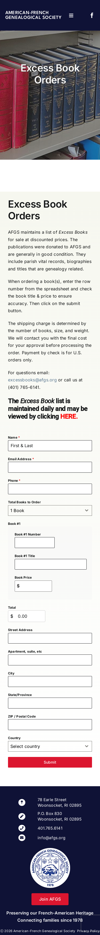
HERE (68, 416)
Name (14, 437)
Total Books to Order (24, 502)
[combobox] (50, 510)
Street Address (20, 630)
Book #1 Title (25, 556)
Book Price (23, 577)
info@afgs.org (51, 837)
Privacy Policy (88, 931)
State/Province (20, 695)
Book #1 (14, 524)
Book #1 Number (28, 534)
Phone (14, 481)
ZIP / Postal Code (22, 716)
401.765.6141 (50, 828)
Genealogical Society (33, 17)
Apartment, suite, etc (25, 651)
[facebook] (92, 15)
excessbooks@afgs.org (32, 379)
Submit (50, 762)
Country (14, 738)
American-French (27, 13)
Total (12, 607)
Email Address (21, 459)
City (11, 673)
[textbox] (45, 510)
